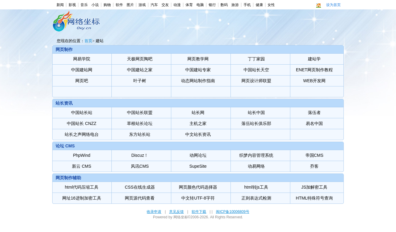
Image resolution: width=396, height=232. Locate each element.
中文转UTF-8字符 (198, 198)
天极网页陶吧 (139, 58)
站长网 (198, 112)
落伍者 (314, 112)
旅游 (235, 5)
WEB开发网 (314, 80)
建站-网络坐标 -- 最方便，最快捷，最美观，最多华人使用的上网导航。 (77, 24)
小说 (95, 5)
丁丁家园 (256, 58)
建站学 (314, 58)
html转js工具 (256, 187)
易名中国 (314, 123)
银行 (212, 5)
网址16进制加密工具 (81, 198)
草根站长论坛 (139, 123)
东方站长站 (139, 134)
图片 (130, 5)
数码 (224, 5)
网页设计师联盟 (256, 80)
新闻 (60, 5)
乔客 (314, 166)
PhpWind (81, 155)
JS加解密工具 (314, 187)
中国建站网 (81, 69)
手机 (247, 5)
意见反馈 (176, 212)
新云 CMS (81, 166)
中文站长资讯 (198, 134)
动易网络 (256, 166)
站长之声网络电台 (82, 134)
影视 (72, 5)
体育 (189, 5)
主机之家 (198, 123)
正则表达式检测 (256, 198)
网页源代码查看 (140, 198)
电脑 (200, 5)
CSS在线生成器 (140, 187)
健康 (259, 5)
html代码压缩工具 (81, 187)
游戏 (142, 5)
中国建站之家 (139, 69)
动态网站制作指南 (198, 80)
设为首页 (333, 5)
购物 (107, 5)
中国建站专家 (198, 69)
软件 (119, 5)
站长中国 (256, 112)
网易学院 (81, 58)
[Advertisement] (197, 26)
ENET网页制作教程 (314, 69)
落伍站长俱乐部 (256, 123)
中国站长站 (81, 112)
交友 (165, 5)
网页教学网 (198, 58)
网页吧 (81, 80)
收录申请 (154, 212)
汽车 (154, 5)
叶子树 (139, 80)
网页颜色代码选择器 (198, 187)
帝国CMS (314, 155)
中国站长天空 (256, 69)
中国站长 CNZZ (81, 123)
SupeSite (198, 166)
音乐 (84, 5)
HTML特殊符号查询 (314, 198)
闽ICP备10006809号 (232, 212)
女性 (271, 5)
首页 (88, 41)
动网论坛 (198, 155)
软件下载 (199, 212)
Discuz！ (139, 155)
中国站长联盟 (139, 112)
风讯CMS (140, 166)
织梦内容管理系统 (256, 155)
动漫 (177, 5)
